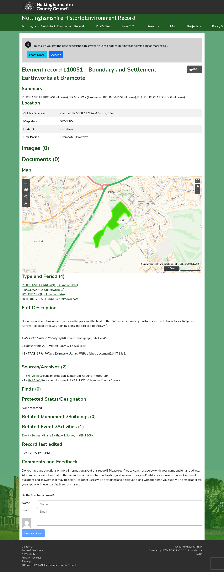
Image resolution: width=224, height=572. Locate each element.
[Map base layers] (26, 189)
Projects (194, 26)
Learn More (37, 54)
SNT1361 (34, 380)
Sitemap (26, 561)
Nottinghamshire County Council (58, 565)
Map (173, 26)
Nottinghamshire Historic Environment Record (53, 26)
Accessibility (28, 553)
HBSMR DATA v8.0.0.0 (174, 550)
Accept (56, 54)
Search (153, 26)
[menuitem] (102, 26)
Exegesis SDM (194, 546)
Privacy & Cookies (31, 557)
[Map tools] (26, 203)
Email (25, 510)
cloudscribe (196, 550)
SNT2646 (32, 375)
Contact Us (28, 546)
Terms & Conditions (32, 550)
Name (26, 503)
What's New (103, 26)
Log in (199, 553)
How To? (129, 26)
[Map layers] (26, 182)
